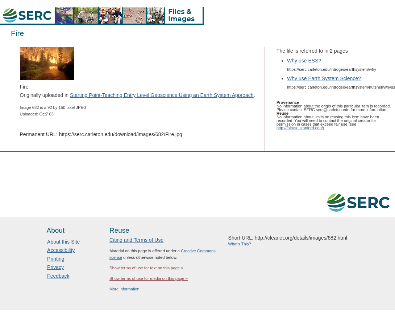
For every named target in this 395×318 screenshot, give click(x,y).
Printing (55, 259)
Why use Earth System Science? (324, 78)
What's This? (239, 244)
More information (124, 289)
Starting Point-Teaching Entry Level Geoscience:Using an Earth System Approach (162, 95)
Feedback (58, 276)
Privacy (55, 267)
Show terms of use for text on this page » (146, 268)
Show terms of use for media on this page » (148, 278)
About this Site (63, 242)
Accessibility (61, 250)
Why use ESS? (304, 61)
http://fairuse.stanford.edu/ (299, 128)
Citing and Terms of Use (136, 240)
